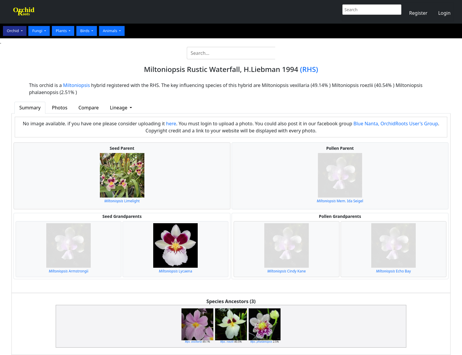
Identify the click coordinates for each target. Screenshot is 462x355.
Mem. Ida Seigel (340, 200)
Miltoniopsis (76, 85)
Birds (85, 30)
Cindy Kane (286, 271)
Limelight (122, 200)
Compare (88, 107)
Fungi (37, 30)
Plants (62, 30)
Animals (110, 30)
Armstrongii (68, 271)
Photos (59, 107)
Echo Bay (393, 271)
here (171, 123)
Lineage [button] (119, 107)
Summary (29, 107)
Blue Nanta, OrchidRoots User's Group (396, 123)
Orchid (13, 30)
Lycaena (175, 271)
